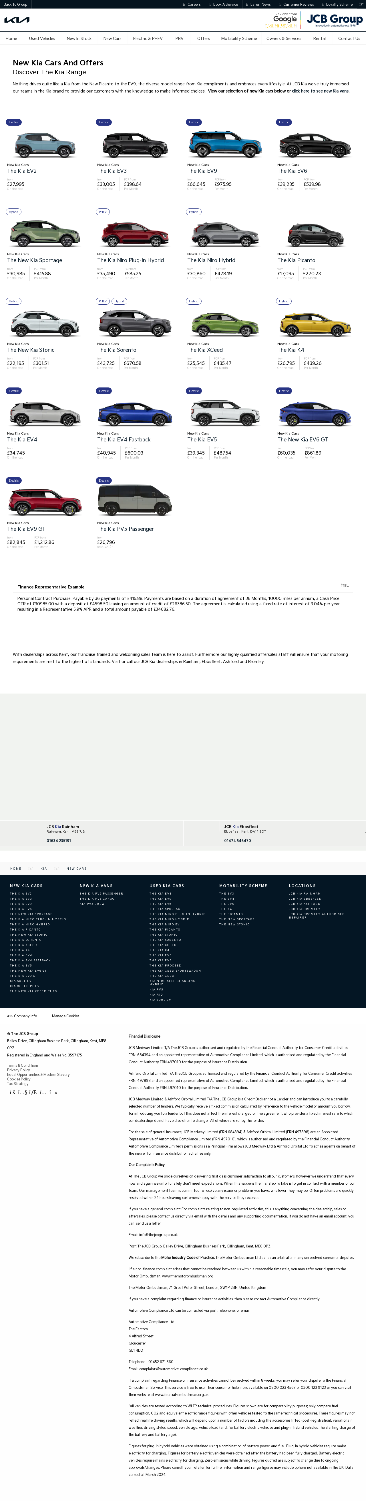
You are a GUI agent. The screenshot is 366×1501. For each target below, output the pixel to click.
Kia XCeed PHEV (25, 986)
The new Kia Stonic (29, 934)
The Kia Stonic (164, 934)
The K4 (225, 909)
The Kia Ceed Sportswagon (175, 970)
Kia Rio (156, 994)
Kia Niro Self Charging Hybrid (173, 982)
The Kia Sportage (166, 909)
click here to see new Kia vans (320, 91)
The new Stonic (234, 924)
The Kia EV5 (21, 965)
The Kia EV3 (21, 898)
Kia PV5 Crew (92, 903)
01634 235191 (59, 840)
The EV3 (226, 893)
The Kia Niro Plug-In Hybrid (38, 919)
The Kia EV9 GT (23, 975)
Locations (302, 885)
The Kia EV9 (21, 903)
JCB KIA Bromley (305, 909)
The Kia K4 (20, 950)
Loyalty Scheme (337, 4)
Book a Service (223, 4)
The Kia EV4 (21, 955)
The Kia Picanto (25, 929)
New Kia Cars (26, 885)
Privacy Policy (18, 1070)
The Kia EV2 (21, 893)
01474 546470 (237, 840)
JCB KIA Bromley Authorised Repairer (317, 915)
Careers (192, 4)
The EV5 (226, 903)
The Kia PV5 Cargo (97, 898)
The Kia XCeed (23, 945)
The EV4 (226, 898)
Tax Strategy (18, 1083)
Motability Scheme (243, 885)
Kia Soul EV (21, 980)
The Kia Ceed (162, 975)
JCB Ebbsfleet (241, 826)
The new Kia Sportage (31, 914)
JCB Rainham (63, 826)
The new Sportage (237, 919)
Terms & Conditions (22, 1065)
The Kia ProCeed (166, 965)
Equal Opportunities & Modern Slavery (38, 1074)
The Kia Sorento (26, 939)
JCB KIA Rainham (305, 893)
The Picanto (231, 914)
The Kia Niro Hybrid (30, 924)
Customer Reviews (296, 4)
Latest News (258, 4)
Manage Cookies (65, 1016)
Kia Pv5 (156, 989)
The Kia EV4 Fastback (30, 960)
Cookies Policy (19, 1079)
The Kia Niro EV (165, 924)
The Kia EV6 (21, 909)
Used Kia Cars (167, 885)
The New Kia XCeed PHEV (33, 991)
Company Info (22, 1016)
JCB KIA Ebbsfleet (306, 898)
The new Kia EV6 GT (28, 970)
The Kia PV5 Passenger (102, 893)
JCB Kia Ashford (305, 903)
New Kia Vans (96, 885)
